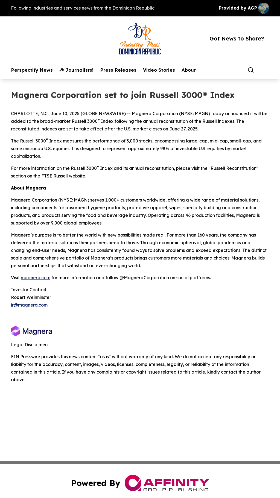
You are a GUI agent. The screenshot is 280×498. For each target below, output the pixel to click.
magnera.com (35, 277)
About (189, 70)
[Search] (250, 70)
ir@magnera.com (29, 305)
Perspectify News (32, 70)
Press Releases (118, 70)
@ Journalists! (76, 70)
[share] (265, 70)
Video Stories (159, 70)
